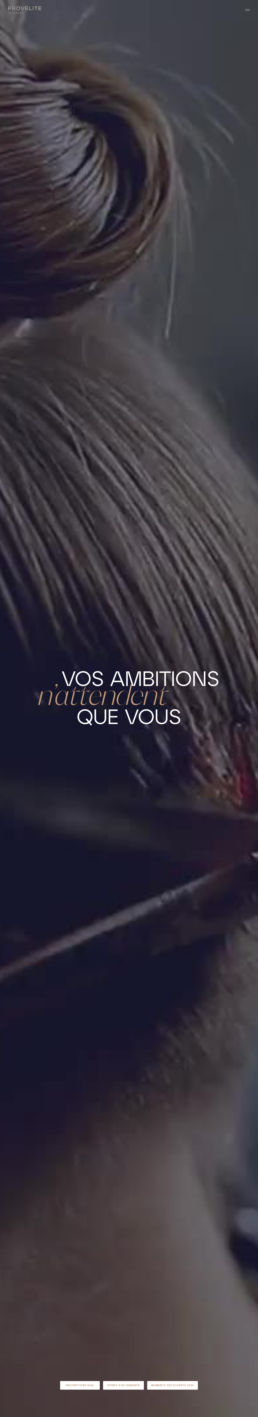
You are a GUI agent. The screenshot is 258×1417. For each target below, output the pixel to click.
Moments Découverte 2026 (172, 1385)
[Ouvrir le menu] (247, 10)
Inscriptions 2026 (80, 1385)
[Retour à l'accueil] (24, 9)
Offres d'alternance (123, 1385)
